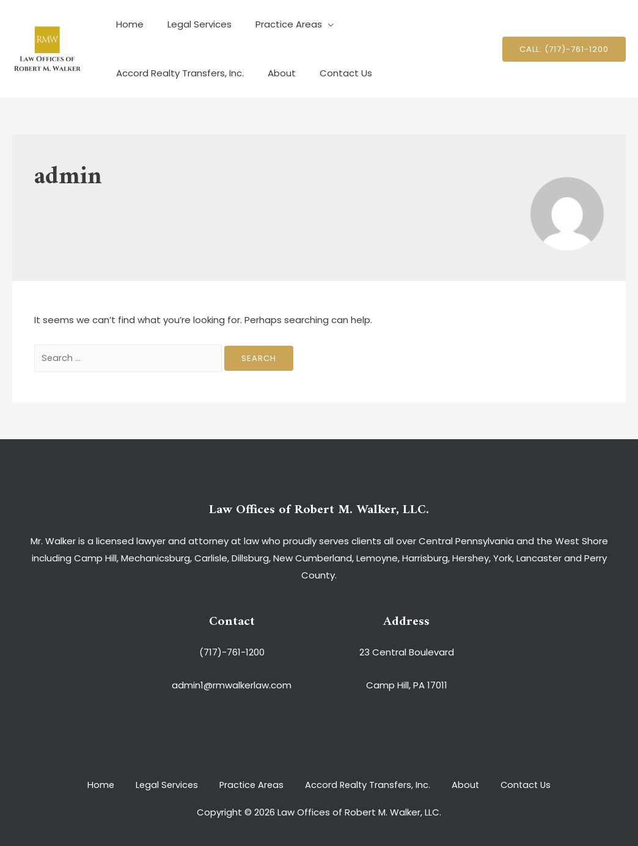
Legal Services (191, 24)
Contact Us (186, 73)
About (127, 73)
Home (127, 24)
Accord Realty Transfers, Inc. (402, 24)
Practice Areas (274, 24)
